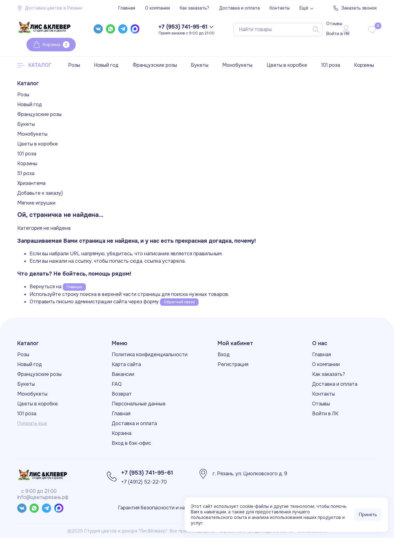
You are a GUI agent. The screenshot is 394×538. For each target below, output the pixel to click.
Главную (74, 287)
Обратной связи (179, 302)
